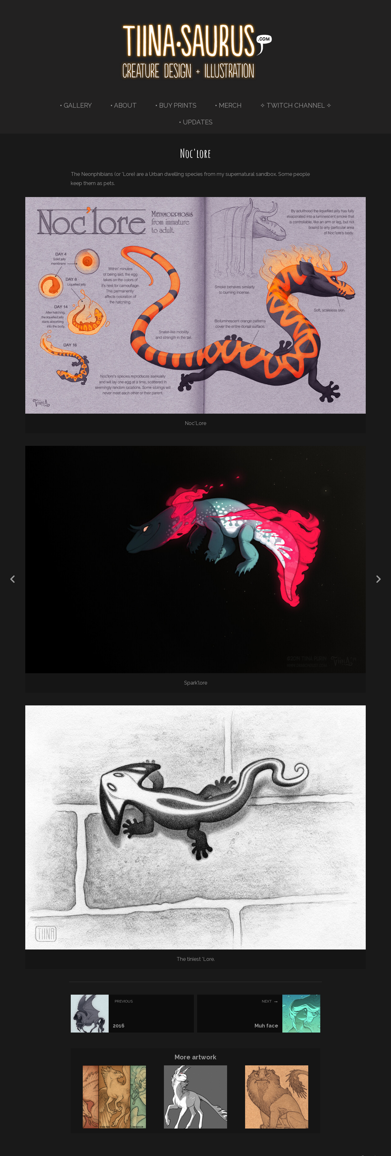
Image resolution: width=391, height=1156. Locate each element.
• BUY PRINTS (175, 105)
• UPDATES (196, 122)
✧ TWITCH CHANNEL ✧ (296, 105)
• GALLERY (76, 105)
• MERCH (228, 105)
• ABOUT (123, 105)
